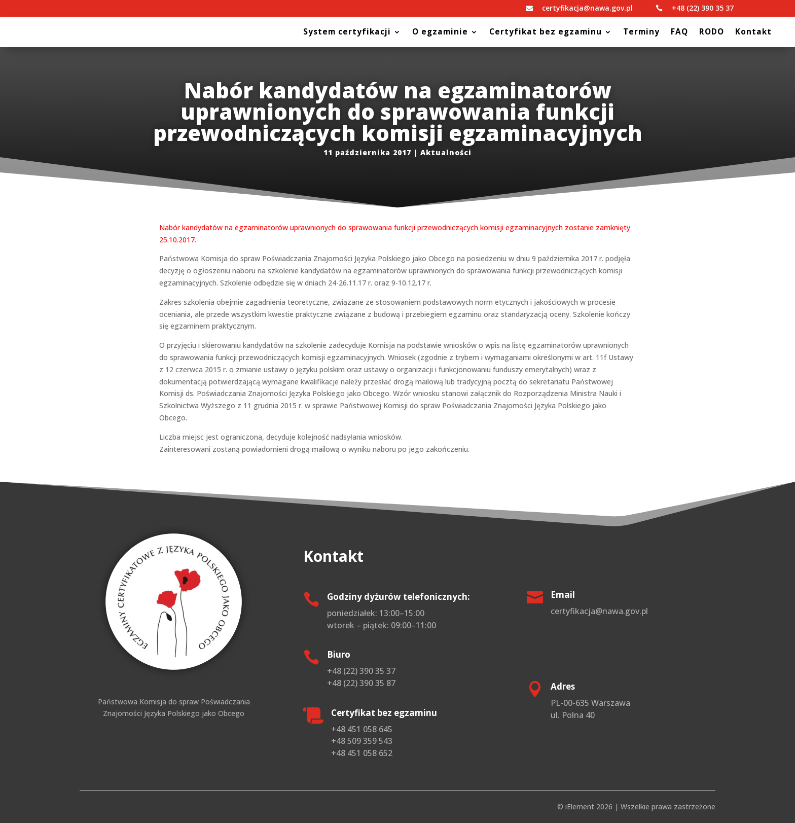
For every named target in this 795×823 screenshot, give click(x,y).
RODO (711, 32)
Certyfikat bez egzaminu (545, 32)
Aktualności (446, 152)
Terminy (641, 32)
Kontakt (753, 32)
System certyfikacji (347, 32)
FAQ (679, 32)
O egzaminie (440, 32)
